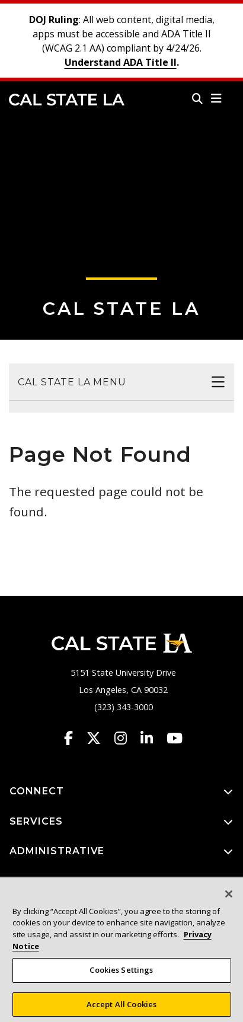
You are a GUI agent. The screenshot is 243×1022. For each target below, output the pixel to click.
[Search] (197, 98)
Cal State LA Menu (72, 382)
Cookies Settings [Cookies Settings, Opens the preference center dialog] (121, 975)
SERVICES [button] (121, 822)
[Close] (229, 900)
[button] (216, 98)
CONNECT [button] (121, 791)
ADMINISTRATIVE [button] (121, 851)
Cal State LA (66, 100)
